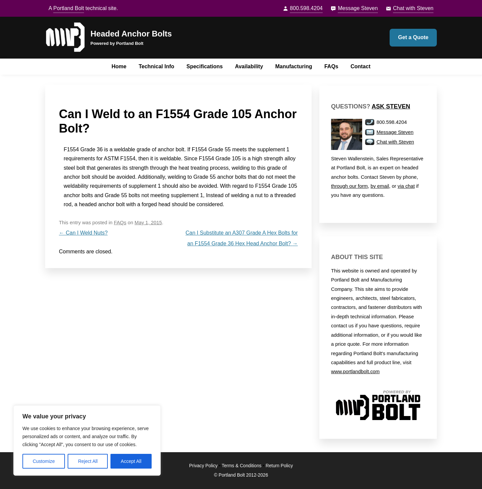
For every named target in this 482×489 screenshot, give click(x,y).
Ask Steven (391, 106)
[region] (87, 440)
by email (380, 186)
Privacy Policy (203, 465)
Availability (249, 66)
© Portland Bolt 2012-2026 (241, 475)
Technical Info (156, 66)
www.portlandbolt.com (355, 371)
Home (118, 66)
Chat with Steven (413, 8)
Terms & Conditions (241, 465)
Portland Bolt (68, 8)
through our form (349, 186)
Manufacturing (293, 66)
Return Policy (279, 465)
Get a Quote (413, 37)
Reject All (87, 461)
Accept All (131, 461)
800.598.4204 (306, 8)
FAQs (331, 66)
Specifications (204, 66)
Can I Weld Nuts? (83, 233)
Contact (360, 66)
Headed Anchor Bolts (131, 33)
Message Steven (358, 8)
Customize (44, 461)
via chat (406, 186)
